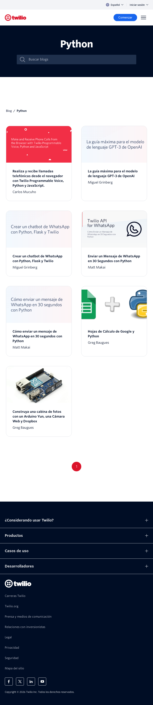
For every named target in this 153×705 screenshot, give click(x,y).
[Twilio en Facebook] (9, 681)
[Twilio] (15, 17)
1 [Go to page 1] (76, 466)
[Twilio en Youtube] (42, 681)
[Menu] (143, 17)
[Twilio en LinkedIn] (31, 681)
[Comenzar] (125, 17)
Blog (9, 110)
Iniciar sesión (139, 4)
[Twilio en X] (20, 681)
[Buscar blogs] (80, 59)
